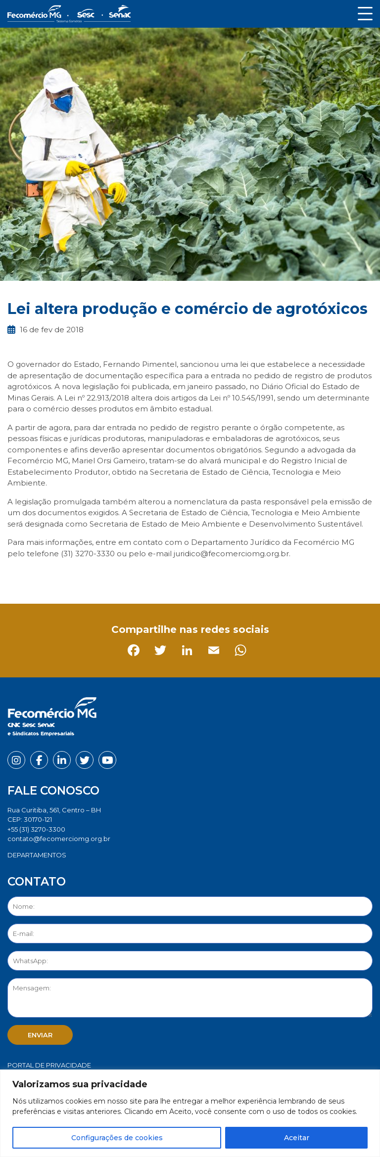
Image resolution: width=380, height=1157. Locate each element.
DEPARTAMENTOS (36, 855)
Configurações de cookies (117, 1137)
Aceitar (296, 1137)
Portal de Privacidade (49, 1065)
